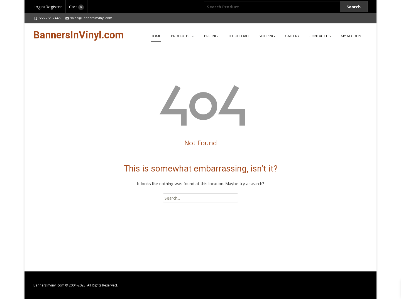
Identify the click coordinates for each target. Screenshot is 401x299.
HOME (156, 35)
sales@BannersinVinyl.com (91, 18)
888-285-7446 (49, 18)
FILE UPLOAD (238, 35)
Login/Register (47, 6)
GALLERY (292, 35)
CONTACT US (320, 35)
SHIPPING (267, 35)
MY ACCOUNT (352, 35)
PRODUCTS (180, 35)
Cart (76, 6)
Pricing (211, 35)
